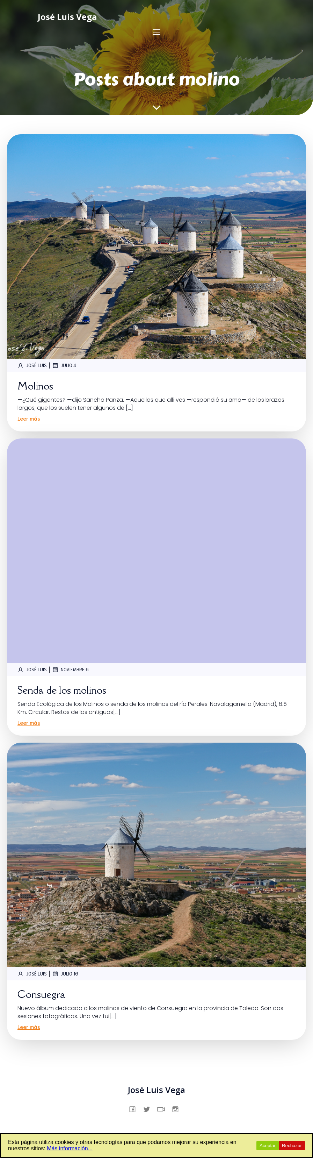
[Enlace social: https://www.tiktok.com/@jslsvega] (163, 1108)
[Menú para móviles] (156, 32)
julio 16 (65, 973)
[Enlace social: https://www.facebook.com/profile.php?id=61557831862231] (135, 1108)
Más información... (70, 1148)
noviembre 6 (70, 669)
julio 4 (64, 365)
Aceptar (268, 1145)
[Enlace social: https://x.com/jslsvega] (149, 1108)
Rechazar (292, 1145)
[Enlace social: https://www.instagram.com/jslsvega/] (178, 1108)
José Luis (32, 365)
